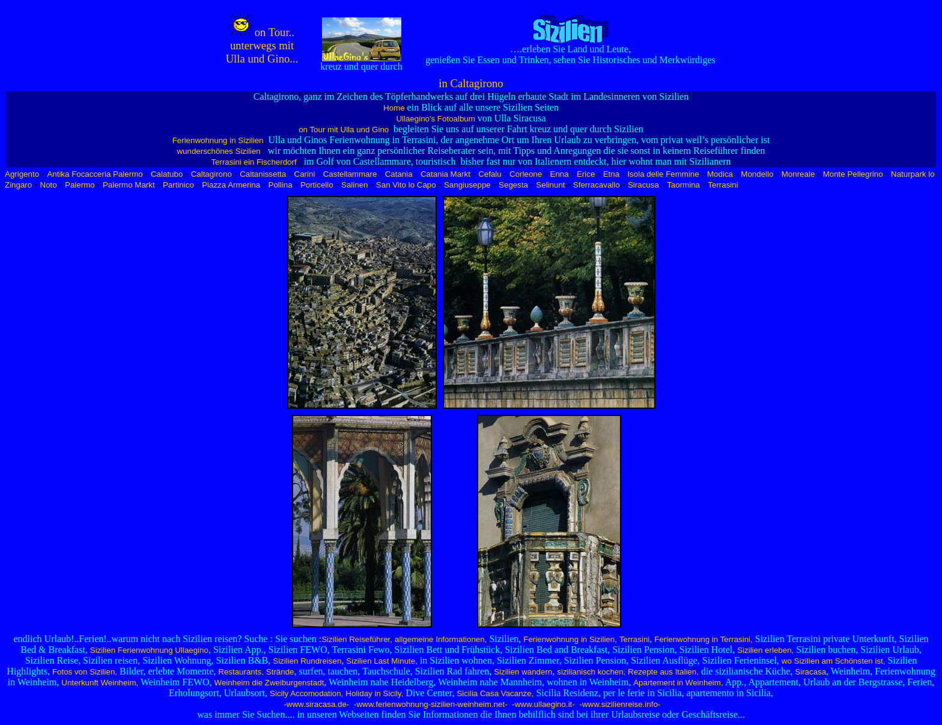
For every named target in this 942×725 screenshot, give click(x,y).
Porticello (316, 184)
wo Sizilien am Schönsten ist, (834, 660)
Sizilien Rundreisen (307, 660)
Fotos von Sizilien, (84, 671)
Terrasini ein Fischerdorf (253, 162)
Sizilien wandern (523, 671)
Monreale (798, 174)
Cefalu (490, 174)
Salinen (354, 184)
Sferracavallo (596, 184)
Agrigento (22, 174)
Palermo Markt (129, 184)
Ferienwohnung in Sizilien (218, 140)
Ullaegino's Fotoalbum (435, 118)
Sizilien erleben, (765, 650)
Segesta (513, 184)
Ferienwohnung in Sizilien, (570, 639)
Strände (280, 671)
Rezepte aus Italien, (662, 671)
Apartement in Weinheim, (678, 682)
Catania (399, 174)
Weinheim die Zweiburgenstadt (269, 682)
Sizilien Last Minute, (382, 660)
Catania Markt (445, 174)
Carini (304, 174)
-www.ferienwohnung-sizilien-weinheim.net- (429, 704)
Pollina (281, 184)
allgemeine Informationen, (441, 639)
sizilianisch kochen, (591, 671)
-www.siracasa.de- (316, 704)
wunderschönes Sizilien (218, 151)
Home (394, 107)
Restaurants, (241, 671)
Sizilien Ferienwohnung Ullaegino (149, 650)
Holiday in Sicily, (374, 693)
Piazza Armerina (231, 184)
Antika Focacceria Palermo (94, 174)
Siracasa (810, 671)
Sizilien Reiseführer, (356, 639)
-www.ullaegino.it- (542, 704)
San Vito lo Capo (406, 184)
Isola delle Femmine (663, 174)
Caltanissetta (263, 174)
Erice (586, 174)
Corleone (525, 174)
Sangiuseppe (467, 184)
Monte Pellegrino (853, 174)
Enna (559, 174)
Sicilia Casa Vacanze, (495, 693)
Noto (48, 184)
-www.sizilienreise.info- (619, 704)
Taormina (683, 184)
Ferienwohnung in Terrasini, (703, 639)
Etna (611, 174)
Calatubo (167, 174)
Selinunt (550, 184)
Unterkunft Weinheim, (99, 682)
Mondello (757, 174)
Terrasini (723, 184)
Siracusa (643, 184)
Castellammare (350, 174)
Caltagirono (211, 174)
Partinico (178, 184)
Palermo (80, 184)
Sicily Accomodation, (306, 693)
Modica (720, 174)
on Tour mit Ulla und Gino (345, 129)
